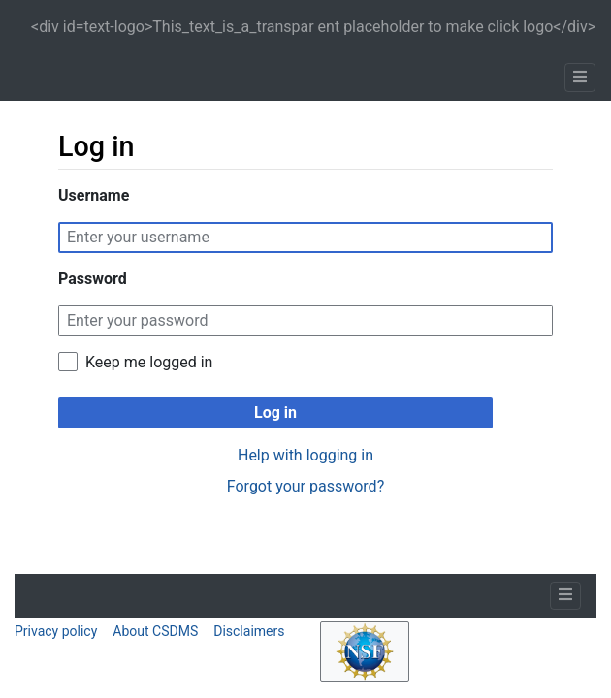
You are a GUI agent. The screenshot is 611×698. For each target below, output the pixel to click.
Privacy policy (56, 631)
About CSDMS (155, 631)
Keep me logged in (148, 362)
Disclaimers (248, 631)
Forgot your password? (305, 486)
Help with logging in (305, 455)
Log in (275, 412)
